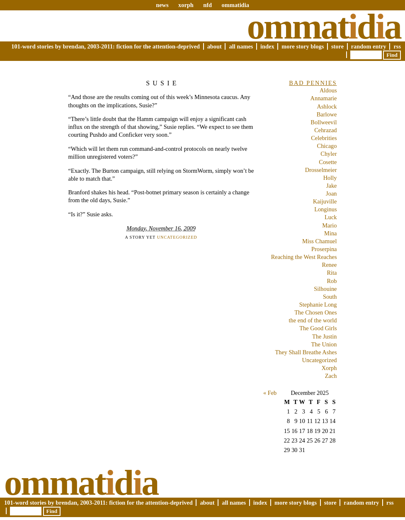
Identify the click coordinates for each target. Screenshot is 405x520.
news (162, 5)
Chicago (327, 146)
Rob (332, 281)
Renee (329, 264)
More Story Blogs (302, 46)
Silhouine (325, 288)
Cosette (328, 162)
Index (267, 46)
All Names (241, 46)
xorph (186, 5)
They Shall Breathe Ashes (306, 352)
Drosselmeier (321, 170)
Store (337, 46)
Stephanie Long (318, 304)
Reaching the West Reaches (304, 257)
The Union (324, 344)
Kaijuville (325, 201)
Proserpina (324, 249)
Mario (329, 225)
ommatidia (235, 5)
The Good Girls (318, 328)
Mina (330, 233)
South (330, 296)
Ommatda (324, 26)
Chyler (328, 153)
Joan (331, 193)
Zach (331, 375)
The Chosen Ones (315, 312)
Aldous (328, 90)
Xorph (329, 368)
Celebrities (324, 138)
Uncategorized (177, 237)
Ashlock (327, 106)
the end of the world (313, 320)
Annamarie (323, 98)
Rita (332, 272)
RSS (397, 46)
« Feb (269, 392)
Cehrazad (325, 130)
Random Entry (368, 46)
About (214, 46)
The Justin (324, 336)
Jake (331, 185)
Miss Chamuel (319, 241)
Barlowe (327, 114)
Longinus (325, 209)
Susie (162, 83)
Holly (330, 177)
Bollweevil (323, 122)
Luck (331, 217)
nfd (207, 5)
